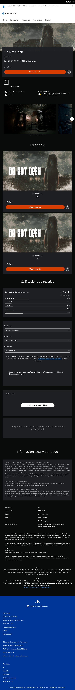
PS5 (14, 5)
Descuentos (26, 18)
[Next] (72, 117)
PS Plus (25, 5)
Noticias (40, 5)
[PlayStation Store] (10, 11)
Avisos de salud (9, 548)
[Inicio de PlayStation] (3, 6)
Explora (48, 18)
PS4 (19, 5)
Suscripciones (37, 18)
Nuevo (5, 18)
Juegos (8, 5)
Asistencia (54, 5)
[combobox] (37, 328)
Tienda (47, 5)
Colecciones (14, 18)
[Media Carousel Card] (30, 117)
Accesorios (32, 5)
